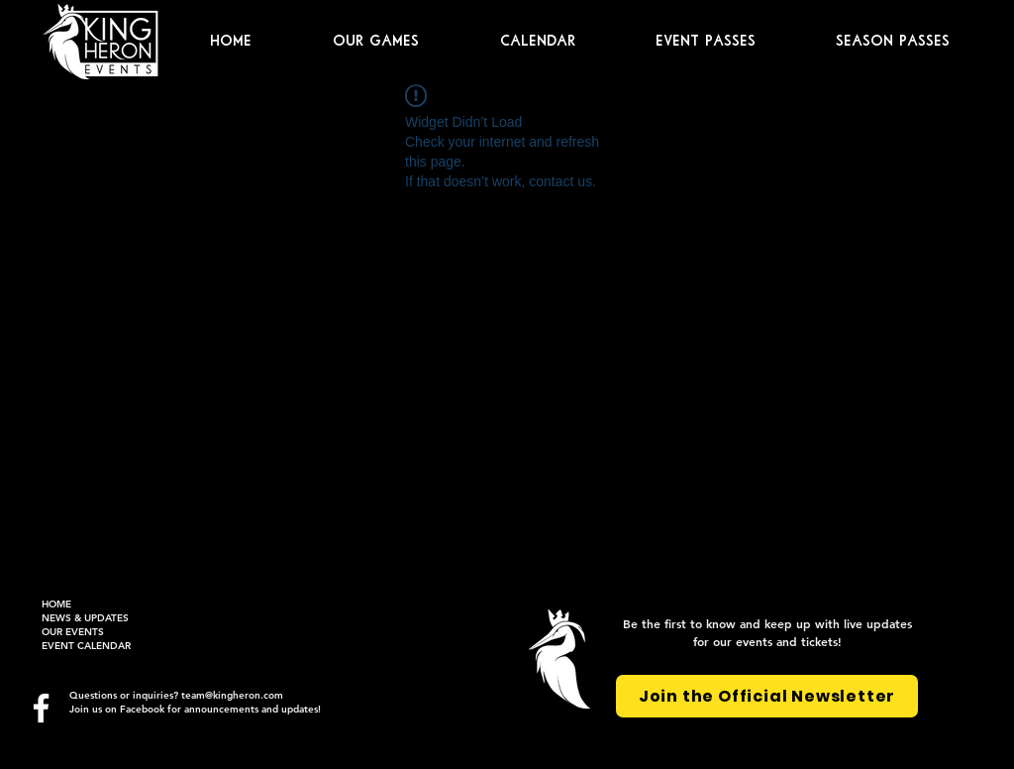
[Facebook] (41, 708)
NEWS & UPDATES (85, 617)
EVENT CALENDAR (86, 645)
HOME (56, 604)
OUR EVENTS (73, 631)
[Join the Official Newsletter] (767, 696)
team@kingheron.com (232, 695)
